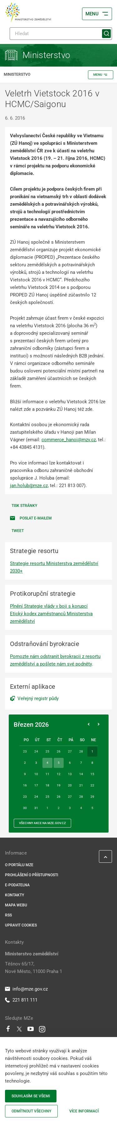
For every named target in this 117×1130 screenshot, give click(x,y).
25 (47, 796)
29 (92, 796)
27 (70, 796)
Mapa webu (16, 905)
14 (81, 774)
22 (92, 785)
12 (59, 774)
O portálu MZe (19, 865)
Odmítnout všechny (31, 1111)
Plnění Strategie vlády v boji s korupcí (49, 606)
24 (36, 796)
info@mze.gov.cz (26, 989)
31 (36, 808)
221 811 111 (21, 1000)
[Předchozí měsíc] (89, 725)
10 (36, 774)
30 (25, 808)
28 (81, 796)
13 (70, 774)
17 (36, 785)
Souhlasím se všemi (31, 1096)
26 (59, 796)
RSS (8, 915)
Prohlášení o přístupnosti (31, 875)
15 (92, 774)
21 (81, 785)
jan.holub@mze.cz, (29, 485)
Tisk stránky (24, 505)
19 (59, 785)
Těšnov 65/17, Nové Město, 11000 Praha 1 (33, 967)
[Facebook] (8, 1030)
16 (25, 785)
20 (70, 785)
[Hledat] (61, 33)
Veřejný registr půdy (38, 698)
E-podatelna (17, 885)
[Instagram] (42, 1030)
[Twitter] (19, 1030)
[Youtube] (30, 1030)
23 (25, 796)
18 (47, 785)
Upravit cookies (21, 925)
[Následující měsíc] (99, 725)
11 (47, 774)
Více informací (84, 1111)
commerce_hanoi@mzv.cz (68, 440)
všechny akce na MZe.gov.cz (42, 823)
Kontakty (14, 895)
